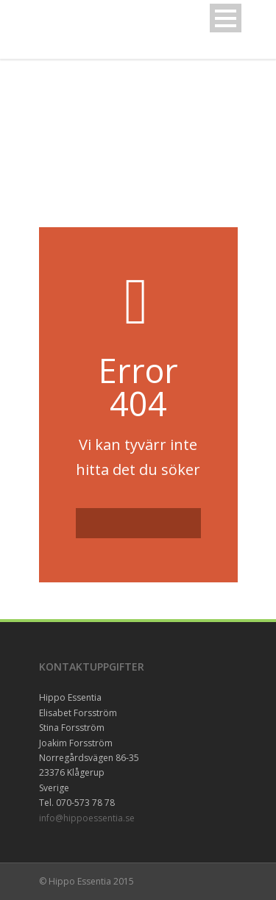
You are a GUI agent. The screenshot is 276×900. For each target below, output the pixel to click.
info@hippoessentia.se (87, 818)
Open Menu (225, 18)
